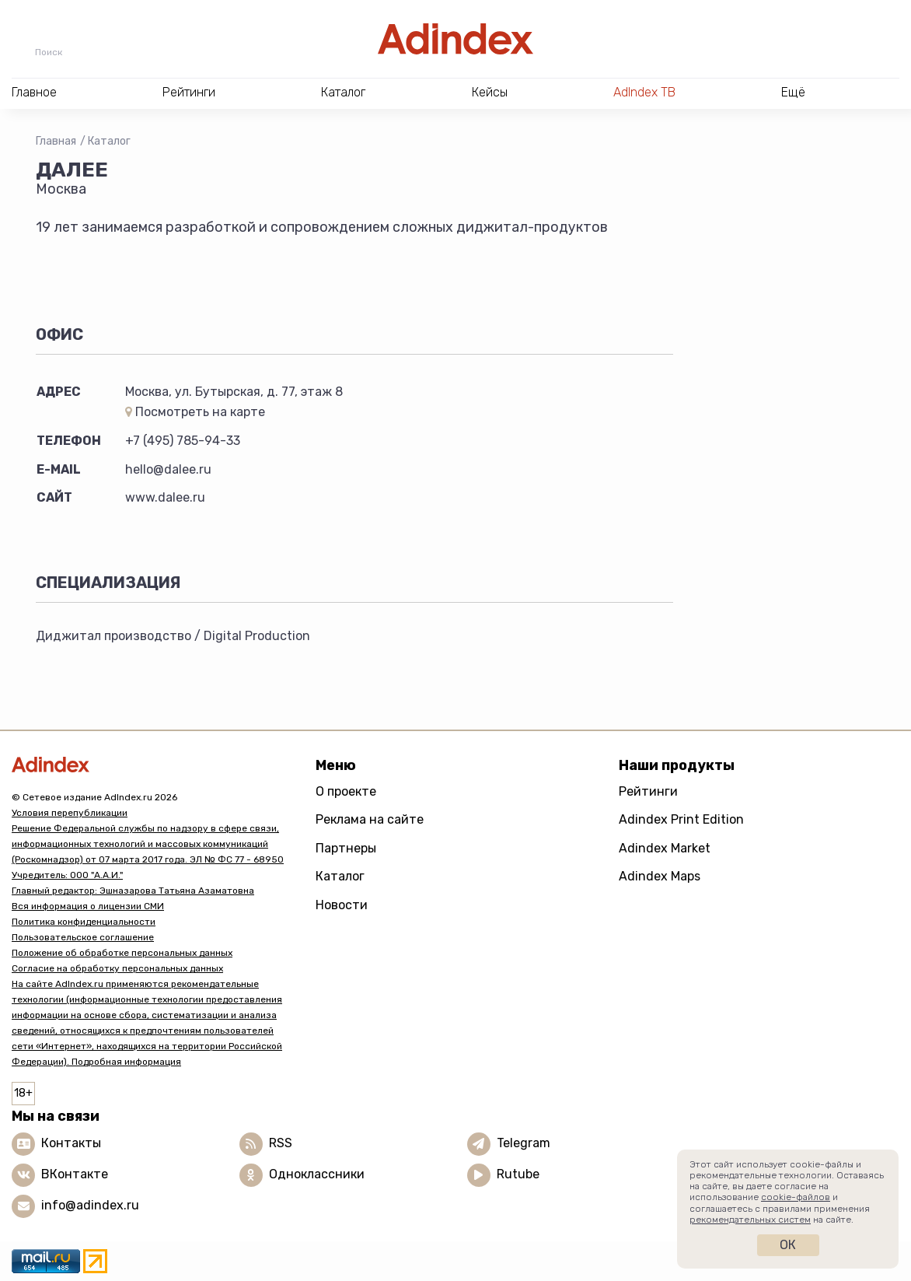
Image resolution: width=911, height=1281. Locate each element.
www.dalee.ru (165, 497)
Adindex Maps (659, 876)
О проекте (346, 791)
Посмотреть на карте (195, 411)
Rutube (518, 1174)
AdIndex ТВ (644, 92)
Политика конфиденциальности (83, 921)
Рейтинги (648, 791)
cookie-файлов (795, 1197)
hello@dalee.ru (168, 469)
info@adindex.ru (90, 1205)
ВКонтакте (74, 1174)
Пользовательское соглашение (83, 937)
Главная (56, 141)
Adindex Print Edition (681, 819)
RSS (280, 1143)
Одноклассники (317, 1174)
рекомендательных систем (750, 1219)
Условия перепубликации (69, 812)
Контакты (71, 1143)
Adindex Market (664, 848)
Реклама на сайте (370, 819)
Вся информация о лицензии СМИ (88, 906)
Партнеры (346, 848)
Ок (788, 1244)
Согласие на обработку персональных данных (117, 968)
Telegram (523, 1143)
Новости (342, 905)
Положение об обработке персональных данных (122, 952)
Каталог (109, 141)
